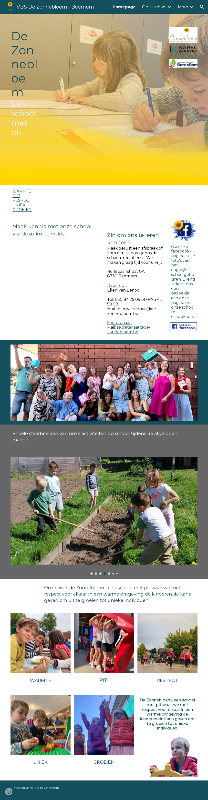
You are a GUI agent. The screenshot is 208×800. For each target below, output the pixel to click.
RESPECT (21, 200)
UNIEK (18, 205)
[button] (202, 7)
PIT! (16, 195)
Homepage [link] (124, 7)
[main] (24, 99)
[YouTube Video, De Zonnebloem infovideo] (56, 266)
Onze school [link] (154, 7)
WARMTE (21, 191)
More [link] (183, 7)
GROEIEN (22, 209)
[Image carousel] (103, 516)
